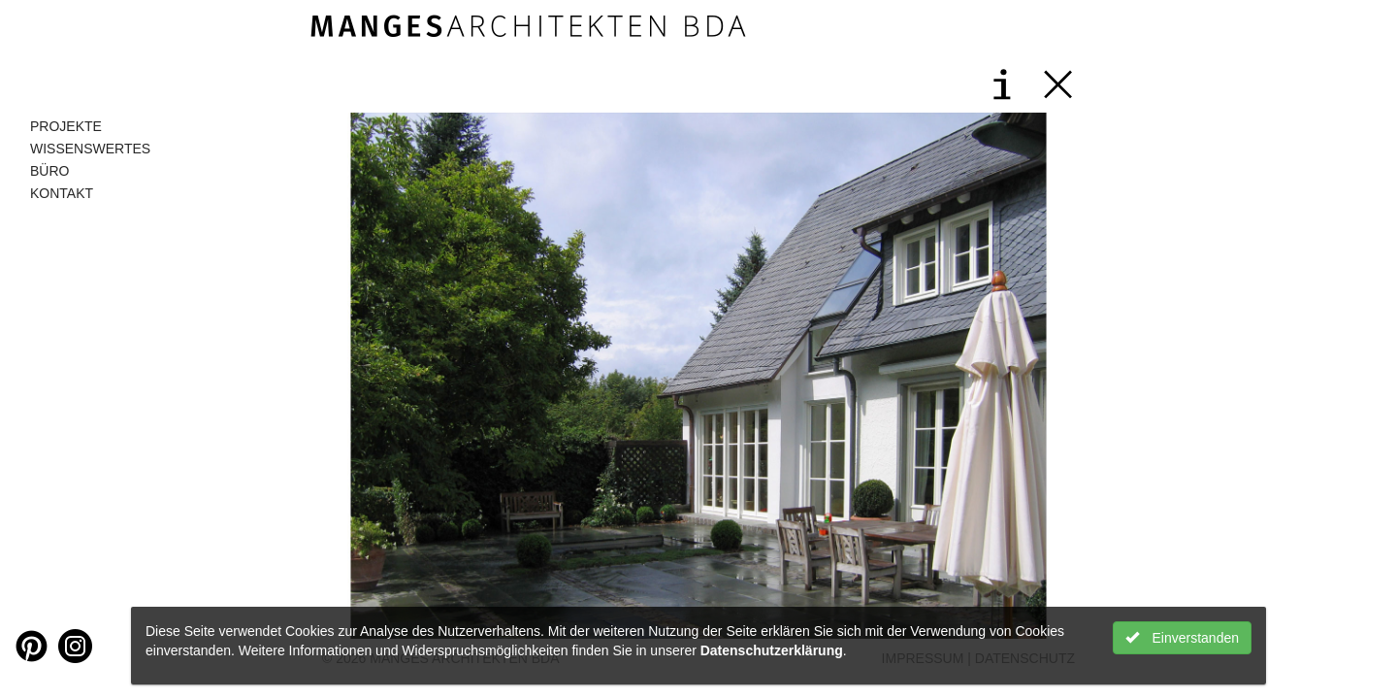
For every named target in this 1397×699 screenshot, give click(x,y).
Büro (49, 171)
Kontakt (61, 193)
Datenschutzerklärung (771, 650)
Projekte (66, 126)
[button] (504, 376)
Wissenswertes (90, 148)
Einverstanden (1182, 638)
